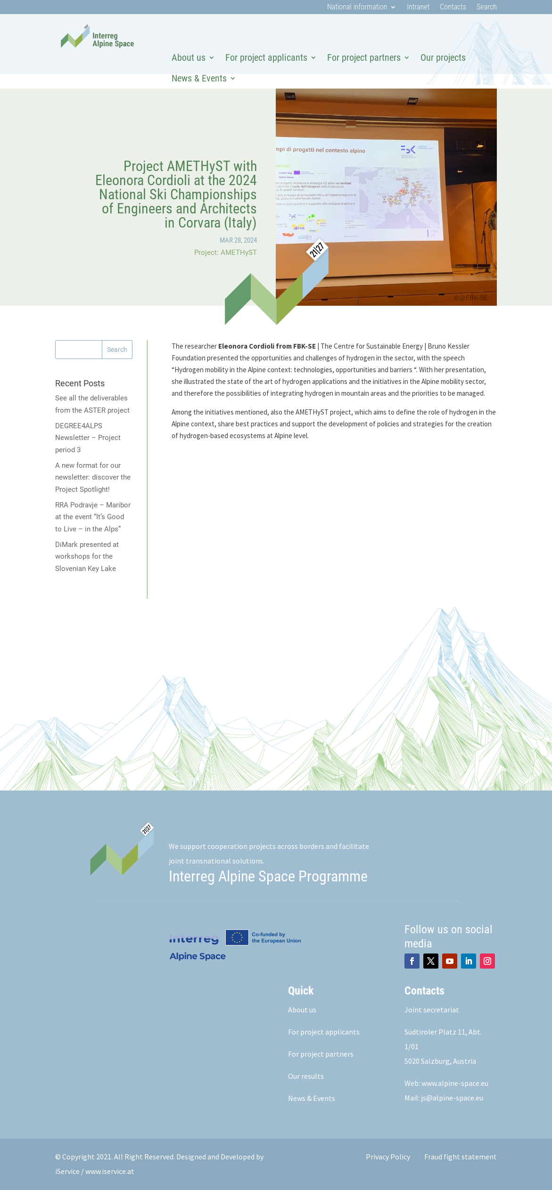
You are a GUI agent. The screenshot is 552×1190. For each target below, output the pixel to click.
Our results (306, 1076)
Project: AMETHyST (225, 252)
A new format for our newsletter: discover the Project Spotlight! (93, 477)
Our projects (443, 57)
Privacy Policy (388, 1156)
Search (487, 7)
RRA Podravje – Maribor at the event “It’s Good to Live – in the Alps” (93, 517)
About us (189, 57)
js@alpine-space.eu (452, 1097)
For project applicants (266, 57)
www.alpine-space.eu (454, 1083)
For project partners (364, 57)
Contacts (453, 7)
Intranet (418, 7)
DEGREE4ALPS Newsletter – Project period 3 (88, 438)
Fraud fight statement (460, 1156)
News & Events (199, 78)
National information (357, 7)
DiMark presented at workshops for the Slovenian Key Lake (87, 556)
